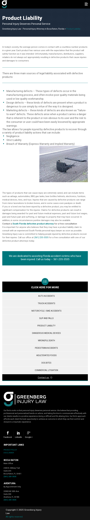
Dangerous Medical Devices (46, 333)
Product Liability (46, 326)
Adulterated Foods (46, 355)
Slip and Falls (46, 318)
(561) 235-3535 (41, 237)
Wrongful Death (46, 340)
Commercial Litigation (46, 370)
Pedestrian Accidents (46, 348)
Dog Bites (46, 363)
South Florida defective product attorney (33, 223)
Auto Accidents (46, 296)
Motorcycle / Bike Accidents (46, 311)
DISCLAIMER (9, 453)
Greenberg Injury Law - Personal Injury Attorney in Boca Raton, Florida (33, 29)
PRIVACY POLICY (10, 450)
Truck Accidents (46, 303)
